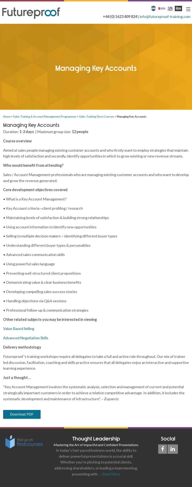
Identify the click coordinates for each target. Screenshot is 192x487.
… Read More (109, 474)
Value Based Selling (18, 328)
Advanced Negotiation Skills (25, 338)
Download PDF (22, 414)
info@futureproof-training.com (165, 16)
